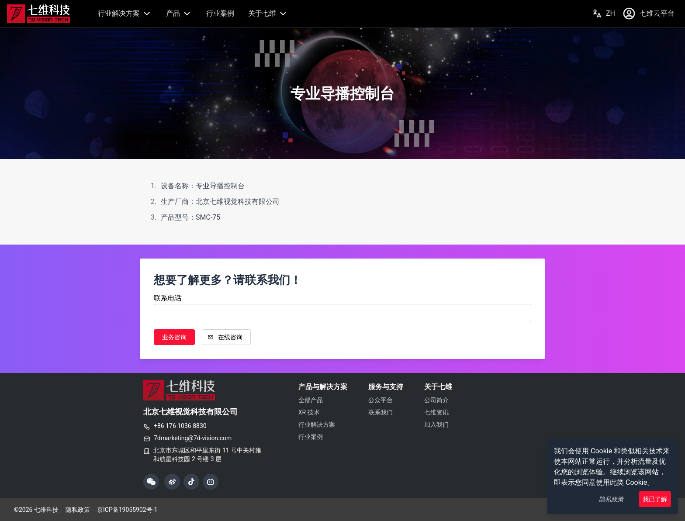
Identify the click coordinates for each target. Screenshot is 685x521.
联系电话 (168, 298)
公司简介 (436, 400)
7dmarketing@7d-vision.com (187, 438)
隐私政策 (611, 499)
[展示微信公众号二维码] (151, 482)
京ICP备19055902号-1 (127, 509)
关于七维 (268, 13)
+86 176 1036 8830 (175, 426)
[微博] (172, 482)
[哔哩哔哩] (210, 482)
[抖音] (191, 482)
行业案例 (220, 13)
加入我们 (436, 424)
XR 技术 (309, 412)
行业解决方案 (125, 13)
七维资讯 (436, 412)
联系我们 (380, 412)
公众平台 (380, 400)
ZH (603, 13)
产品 (179, 13)
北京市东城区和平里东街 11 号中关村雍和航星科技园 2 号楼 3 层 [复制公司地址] (207, 454)
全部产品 (310, 400)
